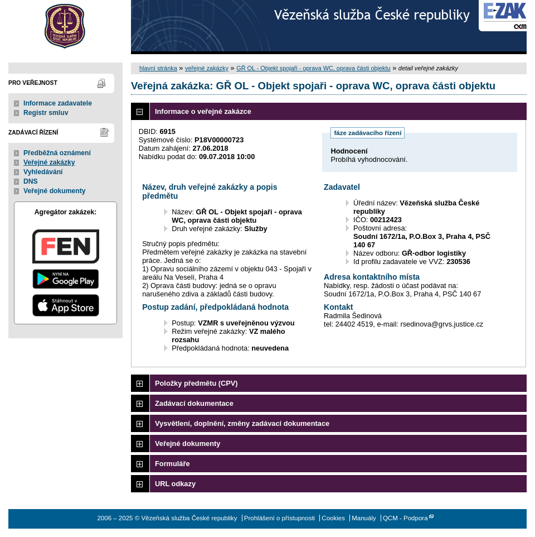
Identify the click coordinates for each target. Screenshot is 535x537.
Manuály (364, 518)
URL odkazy (175, 484)
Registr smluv (45, 113)
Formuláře (172, 463)
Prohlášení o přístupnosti (279, 518)
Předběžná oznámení (57, 153)
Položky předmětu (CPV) (196, 383)
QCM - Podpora (405, 518)
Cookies (333, 518)
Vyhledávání (43, 172)
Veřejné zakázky (49, 162)
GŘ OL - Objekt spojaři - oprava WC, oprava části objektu (313, 68)
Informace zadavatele (57, 103)
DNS (30, 181)
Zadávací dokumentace (194, 403)
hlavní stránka (158, 68)
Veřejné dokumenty (54, 191)
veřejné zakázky (206, 68)
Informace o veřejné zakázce (203, 111)
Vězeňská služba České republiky (65, 27)
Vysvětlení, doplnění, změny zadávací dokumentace (242, 423)
